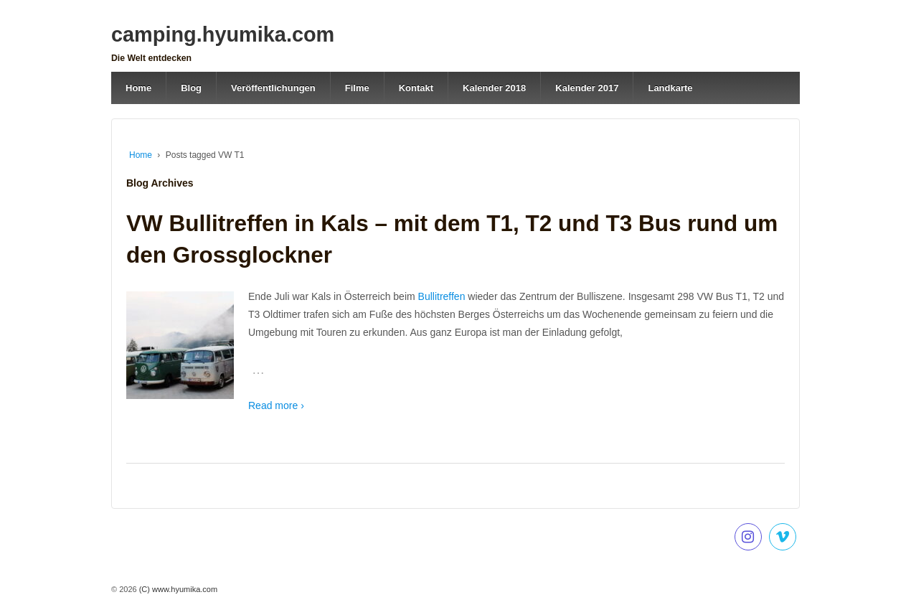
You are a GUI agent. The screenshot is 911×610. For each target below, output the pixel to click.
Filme (357, 88)
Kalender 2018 (494, 88)
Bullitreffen (443, 296)
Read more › (276, 405)
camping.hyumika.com (222, 34)
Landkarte (670, 88)
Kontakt (416, 88)
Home (138, 88)
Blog (191, 88)
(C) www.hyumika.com (177, 589)
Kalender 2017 (586, 88)
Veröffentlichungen (273, 88)
